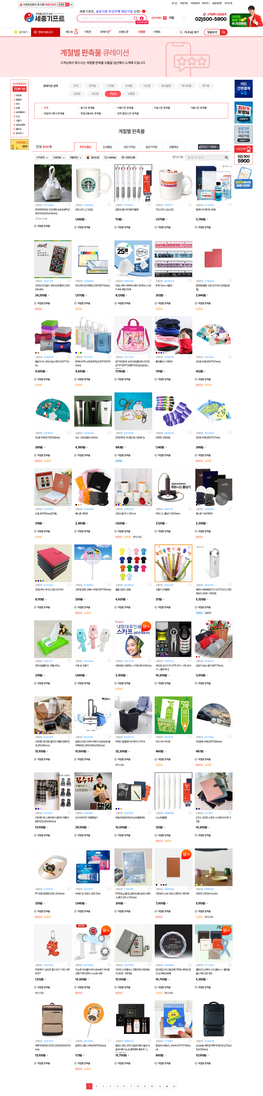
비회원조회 (195, 3)
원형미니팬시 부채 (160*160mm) (90, 1045)
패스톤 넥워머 (81, 513)
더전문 (141, 32)
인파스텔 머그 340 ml (125, 513)
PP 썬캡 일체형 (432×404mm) (49, 893)
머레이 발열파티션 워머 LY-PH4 (130, 741)
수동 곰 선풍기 (81, 665)
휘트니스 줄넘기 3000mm (168, 513)
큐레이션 (105, 32)
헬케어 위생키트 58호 (206, 209)
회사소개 (228, 3)
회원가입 (184, 3)
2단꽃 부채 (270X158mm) (47, 437)
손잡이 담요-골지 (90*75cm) (209, 665)
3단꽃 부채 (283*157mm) (208, 437)
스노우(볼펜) (161, 817)
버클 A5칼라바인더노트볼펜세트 (130, 817)
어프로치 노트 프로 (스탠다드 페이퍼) (172, 893)
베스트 (72, 32)
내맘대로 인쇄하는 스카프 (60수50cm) (133, 665)
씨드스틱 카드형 (163, 741)
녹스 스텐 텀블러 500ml (86, 437)
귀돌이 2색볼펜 (162, 589)
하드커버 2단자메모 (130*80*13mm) (92, 285)
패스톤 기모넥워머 (204, 513)
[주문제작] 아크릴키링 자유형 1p (130, 437)
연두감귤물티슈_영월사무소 (47, 665)
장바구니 (205, 3)
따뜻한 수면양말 (163, 437)
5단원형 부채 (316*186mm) (209, 741)
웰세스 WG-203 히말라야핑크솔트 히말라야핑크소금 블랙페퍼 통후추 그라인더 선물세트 (133, 1049)
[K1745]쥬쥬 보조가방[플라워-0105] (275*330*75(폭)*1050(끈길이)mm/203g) (132, 365)
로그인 (174, 3)
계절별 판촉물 (42, 226)
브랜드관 (123, 32)
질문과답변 (217, 3)
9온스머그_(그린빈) (84, 209)
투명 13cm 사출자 (164, 285)
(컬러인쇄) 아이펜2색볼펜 (126, 209)
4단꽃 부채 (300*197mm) (208, 361)
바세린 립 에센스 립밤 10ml (87, 893)
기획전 (87, 32)
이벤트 (157, 32)
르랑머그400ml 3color (207, 893)
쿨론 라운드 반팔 (123, 589)
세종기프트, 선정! (112, 11)
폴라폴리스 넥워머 (164, 361)
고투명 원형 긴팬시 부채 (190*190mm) (93, 589)
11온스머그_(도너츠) (165, 209)
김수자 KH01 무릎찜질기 (86, 817)
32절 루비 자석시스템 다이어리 (49, 589)
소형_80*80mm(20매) (45, 513)
